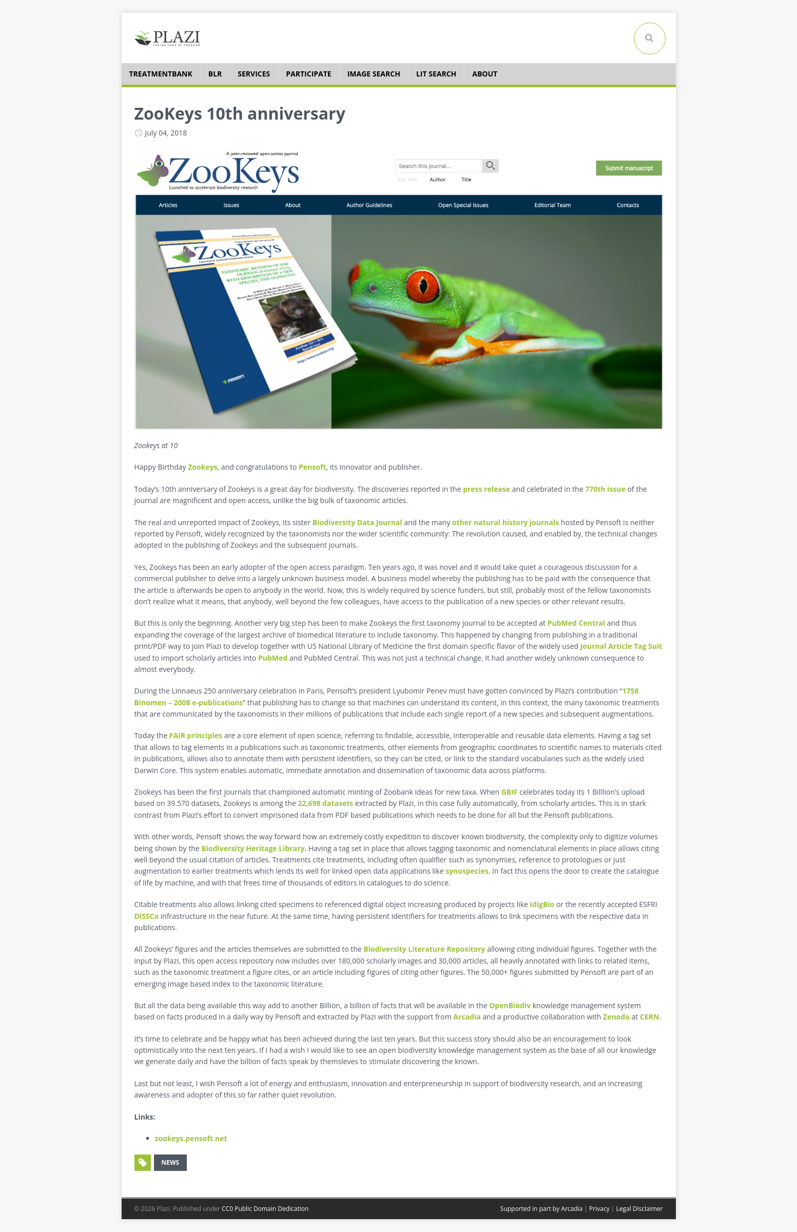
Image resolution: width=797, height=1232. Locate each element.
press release (486, 489)
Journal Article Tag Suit (621, 646)
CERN (649, 1017)
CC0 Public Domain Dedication (265, 1208)
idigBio (542, 904)
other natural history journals (505, 522)
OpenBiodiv (510, 1005)
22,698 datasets (325, 803)
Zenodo (616, 1017)
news (171, 1162)
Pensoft (312, 467)
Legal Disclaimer (639, 1208)
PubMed (272, 658)
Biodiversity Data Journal (357, 522)
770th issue (605, 489)
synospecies (467, 871)
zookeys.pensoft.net (191, 1138)
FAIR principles (195, 735)
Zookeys (202, 467)
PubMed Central (576, 623)
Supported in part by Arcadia (541, 1208)
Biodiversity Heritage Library (252, 848)
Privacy (599, 1208)
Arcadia (466, 1017)
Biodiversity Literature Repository (424, 949)
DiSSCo (146, 916)
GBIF (509, 792)
